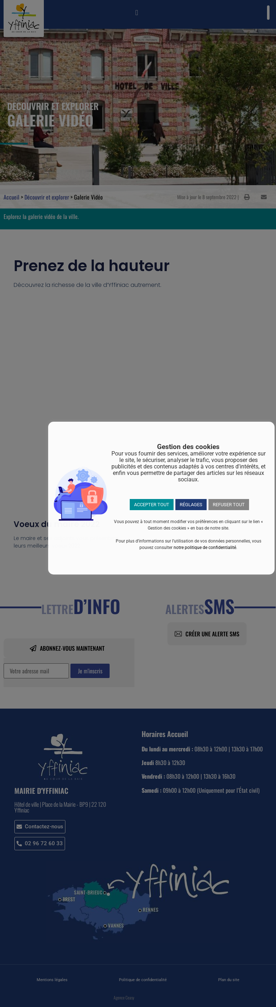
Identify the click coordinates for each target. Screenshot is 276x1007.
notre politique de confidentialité (205, 547)
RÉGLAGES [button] (191, 504)
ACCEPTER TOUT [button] (151, 504)
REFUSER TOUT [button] (229, 504)
